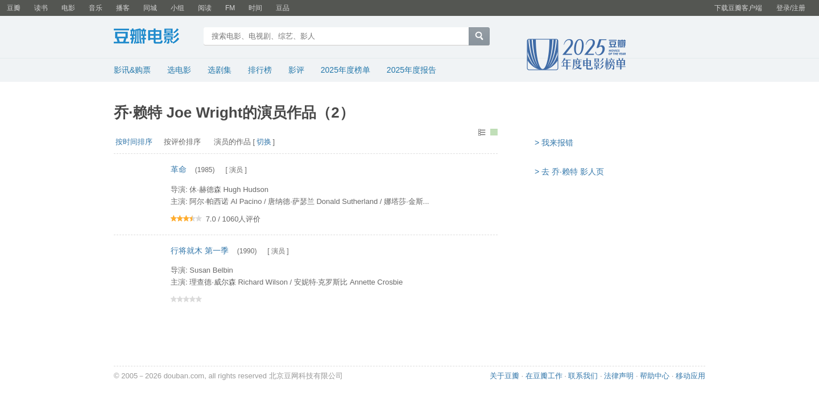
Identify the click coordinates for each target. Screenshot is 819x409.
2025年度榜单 (345, 69)
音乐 (95, 8)
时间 (255, 8)
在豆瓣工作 (544, 376)
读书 (41, 8)
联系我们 (583, 376)
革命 (179, 169)
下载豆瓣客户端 (738, 8)
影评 (296, 69)
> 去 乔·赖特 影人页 (569, 171)
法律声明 (619, 376)
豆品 (282, 8)
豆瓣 (13, 8)
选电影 (179, 69)
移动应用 (690, 376)
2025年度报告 (411, 69)
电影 (68, 8)
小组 (177, 8)
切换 (264, 141)
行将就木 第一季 (200, 250)
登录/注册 (790, 8)
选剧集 (219, 69)
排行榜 (260, 69)
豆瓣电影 (155, 37)
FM (230, 8)
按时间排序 (133, 141)
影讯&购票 (132, 69)
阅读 (205, 8)
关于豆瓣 (504, 376)
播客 (123, 8)
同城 (150, 8)
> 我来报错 (554, 142)
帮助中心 (654, 376)
